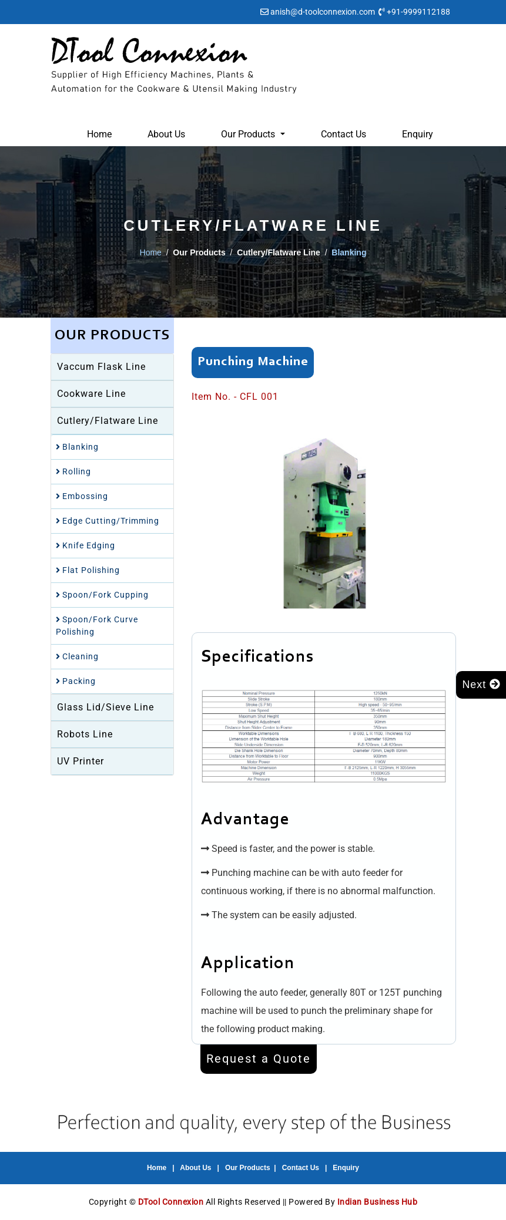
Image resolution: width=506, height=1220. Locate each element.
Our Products (247, 1168)
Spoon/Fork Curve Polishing (97, 625)
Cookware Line (91, 393)
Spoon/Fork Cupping (102, 594)
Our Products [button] (249, 134)
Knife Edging (85, 545)
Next (481, 684)
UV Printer (80, 761)
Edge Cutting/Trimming (107, 520)
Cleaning (77, 656)
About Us (166, 134)
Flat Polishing (88, 570)
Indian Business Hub (377, 1201)
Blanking (77, 446)
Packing (76, 681)
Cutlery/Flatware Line (107, 420)
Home (99, 134)
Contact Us (343, 134)
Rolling (73, 471)
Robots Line (85, 734)
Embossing (82, 496)
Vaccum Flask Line (101, 366)
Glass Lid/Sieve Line (105, 707)
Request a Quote (258, 1059)
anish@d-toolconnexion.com (322, 11)
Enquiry (417, 134)
